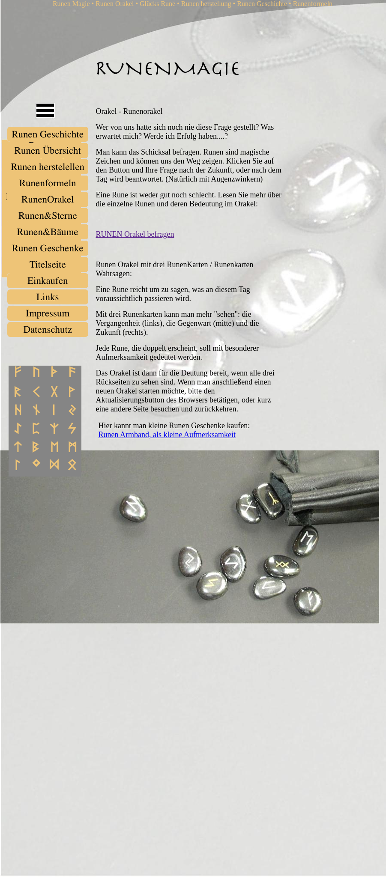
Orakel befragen (149, 234)
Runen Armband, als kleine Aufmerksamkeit (167, 434)
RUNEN (110, 234)
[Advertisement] (130, 715)
